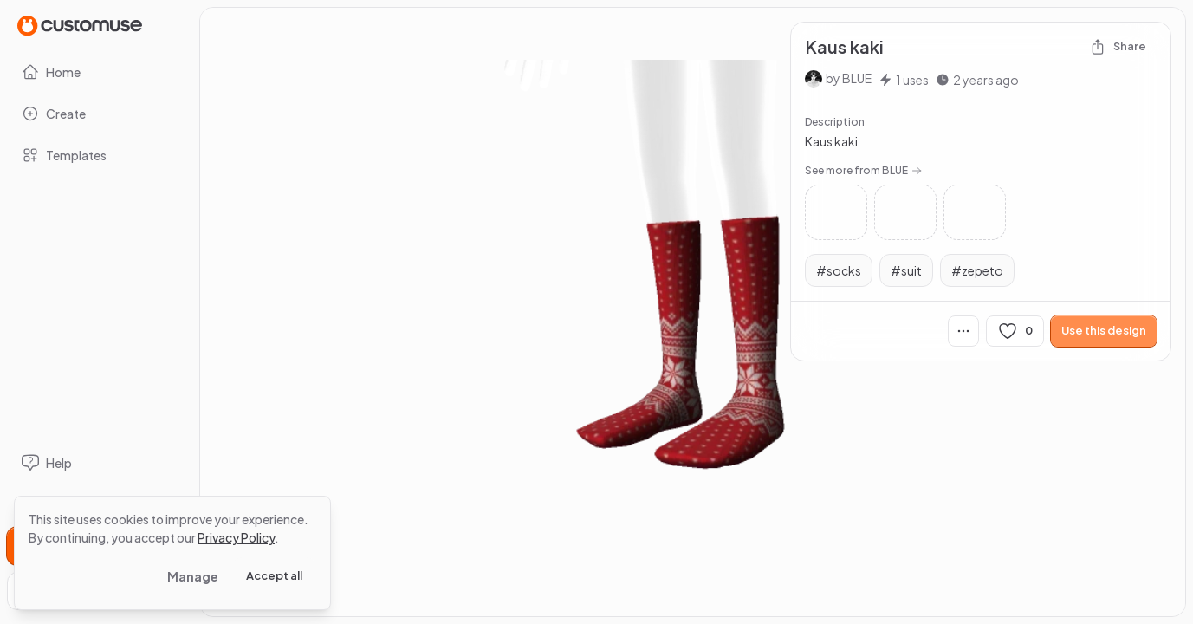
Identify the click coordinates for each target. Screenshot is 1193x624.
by (849, 78)
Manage (192, 576)
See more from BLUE (863, 170)
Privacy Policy (236, 537)
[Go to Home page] (79, 25)
